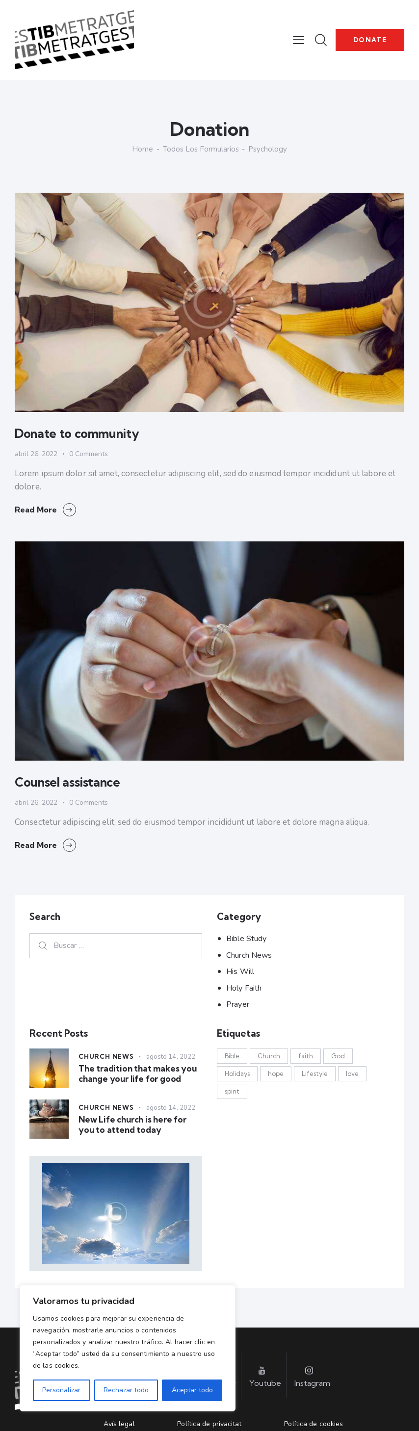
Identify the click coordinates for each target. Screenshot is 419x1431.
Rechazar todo (126, 1390)
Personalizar (61, 1390)
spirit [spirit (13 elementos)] (232, 1091)
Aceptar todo (192, 1390)
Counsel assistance (67, 782)
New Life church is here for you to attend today (132, 1124)
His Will (240, 971)
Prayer (237, 1004)
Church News (249, 955)
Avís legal (119, 1424)
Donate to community (77, 433)
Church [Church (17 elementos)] (269, 1056)
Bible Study (246, 938)
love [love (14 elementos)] (352, 1073)
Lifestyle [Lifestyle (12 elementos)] (315, 1073)
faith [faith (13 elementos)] (305, 1056)
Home (142, 149)
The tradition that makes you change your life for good (138, 1073)
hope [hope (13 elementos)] (276, 1073)
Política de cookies (313, 1424)
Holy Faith (244, 988)
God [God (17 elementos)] (338, 1056)
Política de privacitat (209, 1424)
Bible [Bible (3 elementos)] (232, 1056)
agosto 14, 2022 (171, 1056)
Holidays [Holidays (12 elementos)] (237, 1073)
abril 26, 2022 (36, 454)
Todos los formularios (201, 149)
